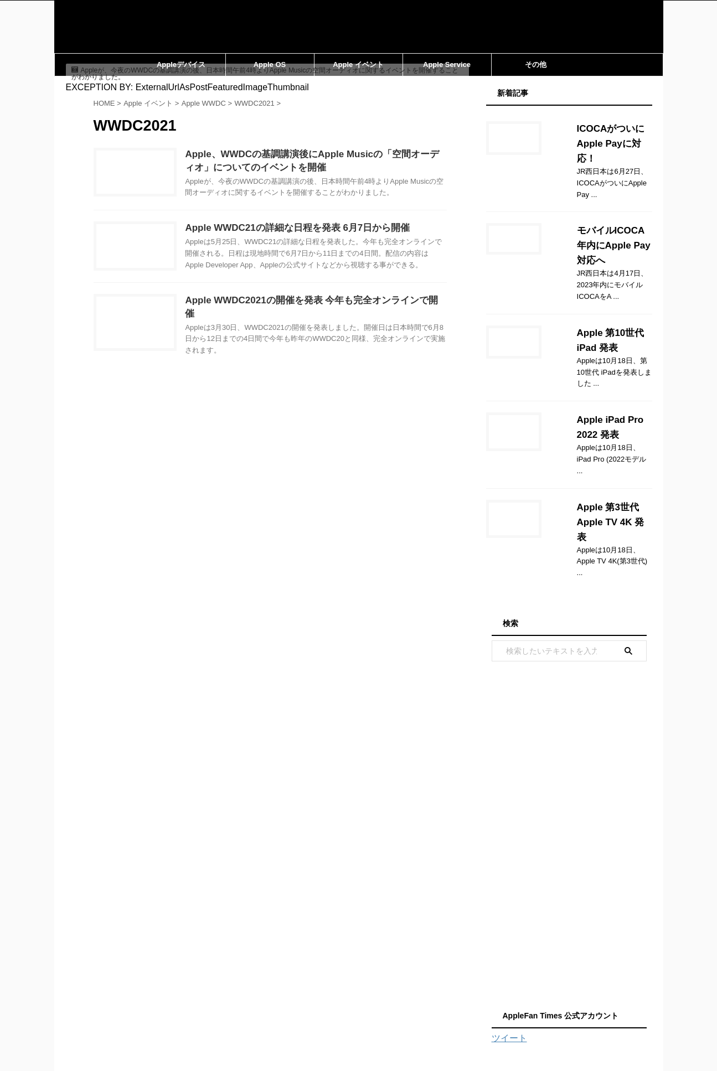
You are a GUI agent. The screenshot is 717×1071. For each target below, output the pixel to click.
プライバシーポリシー (456, 992)
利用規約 (396, 992)
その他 (535, 64)
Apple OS (270, 64)
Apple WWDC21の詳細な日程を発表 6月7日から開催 (318, 242)
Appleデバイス (181, 64)
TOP (510, 992)
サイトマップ (308, 992)
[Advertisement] (569, 731)
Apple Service (447, 64)
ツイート (509, 935)
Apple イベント (358, 64)
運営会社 (355, 992)
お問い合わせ (254, 992)
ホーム (210, 992)
